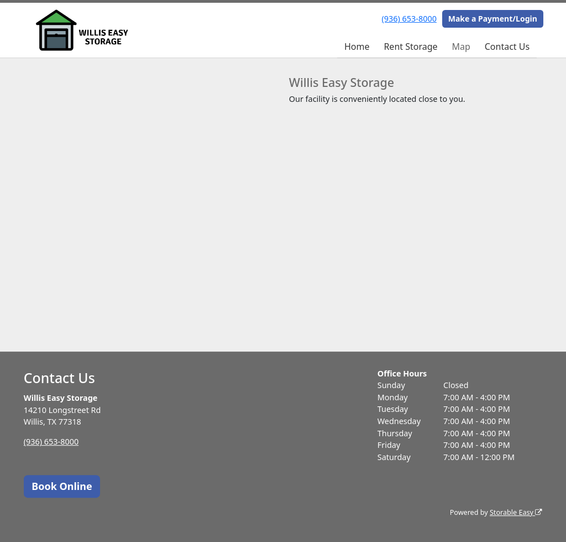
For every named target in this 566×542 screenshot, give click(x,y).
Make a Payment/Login (492, 18)
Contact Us (507, 46)
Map (461, 46)
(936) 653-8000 (409, 18)
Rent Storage (410, 46)
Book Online (62, 486)
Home (357, 46)
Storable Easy (516, 512)
